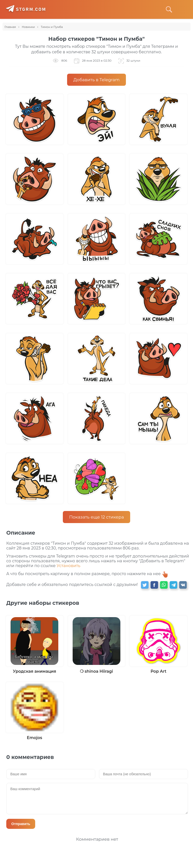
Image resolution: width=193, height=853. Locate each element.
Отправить (20, 824)
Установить (68, 565)
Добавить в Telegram (96, 79)
